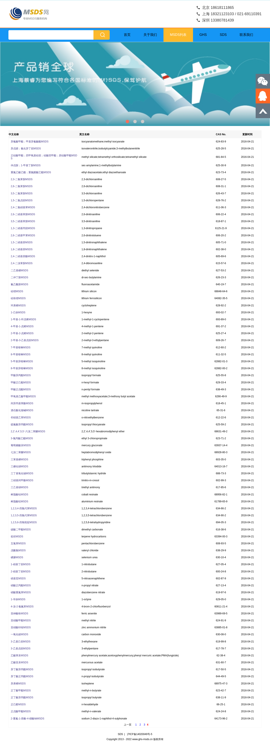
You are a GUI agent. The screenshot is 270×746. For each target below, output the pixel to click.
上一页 (127, 724)
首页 (127, 34)
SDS (223, 34)
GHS (203, 34)
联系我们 (246, 34)
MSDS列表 (178, 34)
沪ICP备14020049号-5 (139, 734)
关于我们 (150, 34)
